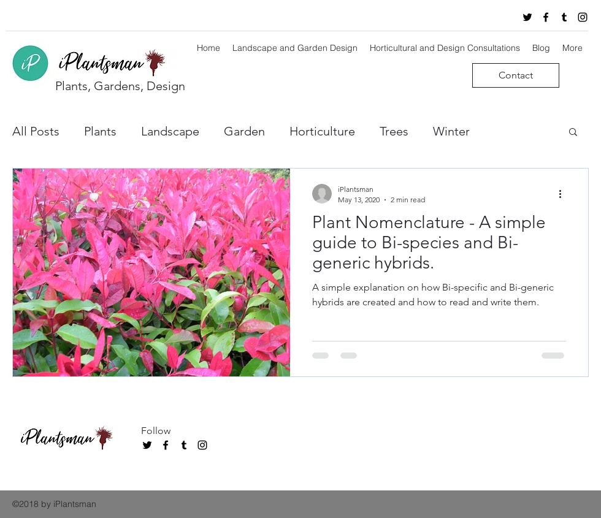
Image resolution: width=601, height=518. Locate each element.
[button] (573, 132)
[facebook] (546, 17)
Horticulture (322, 131)
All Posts (35, 131)
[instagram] (582, 17)
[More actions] (564, 193)
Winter (451, 131)
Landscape (170, 131)
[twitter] (527, 17)
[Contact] (515, 75)
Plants (100, 131)
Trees (394, 131)
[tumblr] (564, 17)
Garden (244, 131)
